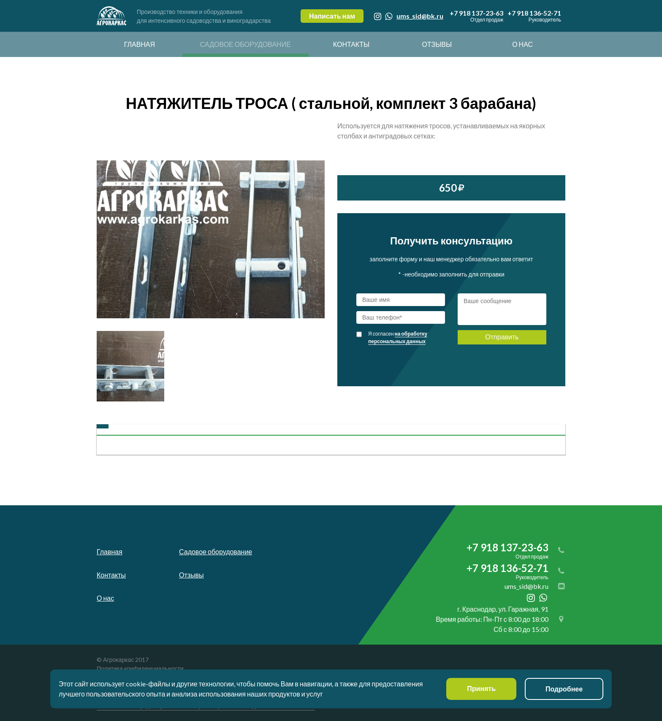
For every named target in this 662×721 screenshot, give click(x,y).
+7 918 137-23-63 (476, 16)
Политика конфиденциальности (140, 668)
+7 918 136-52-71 (534, 16)
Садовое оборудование (245, 44)
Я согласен (397, 338)
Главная (139, 44)
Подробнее (564, 689)
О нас (522, 44)
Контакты (351, 44)
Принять (481, 688)
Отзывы (437, 44)
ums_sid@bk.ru (419, 16)
